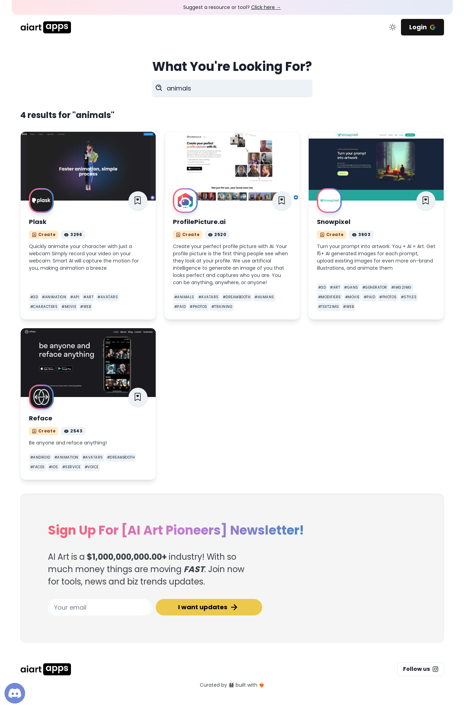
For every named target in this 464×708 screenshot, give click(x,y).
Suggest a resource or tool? (232, 7)
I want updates (208, 607)
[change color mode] (392, 27)
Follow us (420, 669)
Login (422, 27)
